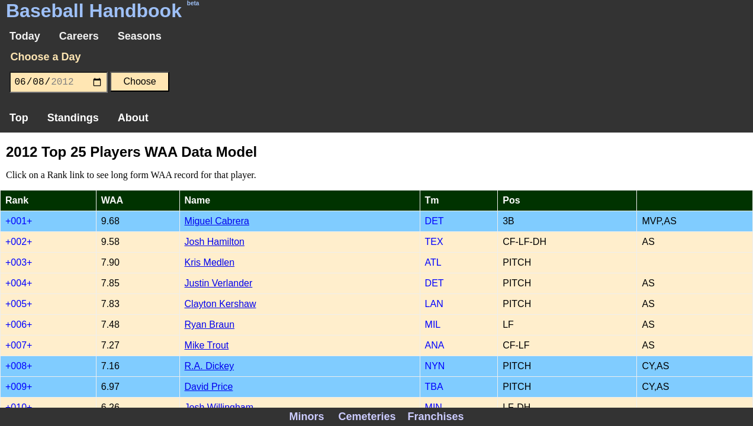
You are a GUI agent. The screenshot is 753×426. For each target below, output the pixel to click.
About (133, 118)
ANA (435, 345)
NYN (435, 366)
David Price (209, 387)
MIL (433, 325)
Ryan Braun (210, 325)
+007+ (18, 345)
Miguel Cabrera (217, 221)
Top (18, 118)
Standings (73, 118)
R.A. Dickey (209, 366)
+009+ (18, 387)
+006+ (18, 325)
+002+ (18, 242)
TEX (434, 242)
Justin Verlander (219, 283)
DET (434, 221)
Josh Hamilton (214, 242)
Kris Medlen (209, 262)
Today (24, 36)
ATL (433, 262)
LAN (434, 304)
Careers (79, 36)
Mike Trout (207, 345)
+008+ (18, 366)
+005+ (18, 304)
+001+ (18, 221)
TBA (434, 387)
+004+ (18, 283)
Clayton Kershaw (220, 304)
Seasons (140, 36)
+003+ (18, 262)
